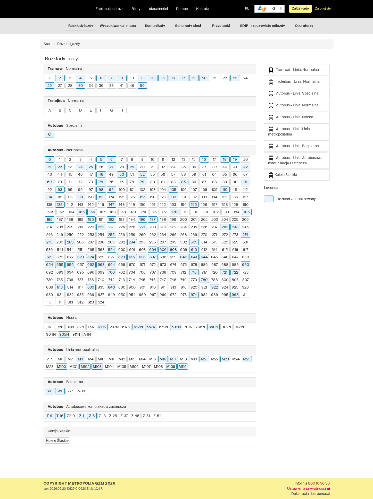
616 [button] (235, 250)
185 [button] (247, 212)
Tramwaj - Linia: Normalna (293, 70)
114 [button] (49, 197)
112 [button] (245, 190)
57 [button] (173, 174)
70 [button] (60, 182)
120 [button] (91, 197)
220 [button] (91, 227)
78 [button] (132, 182)
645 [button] (214, 257)
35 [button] (183, 167)
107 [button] (194, 190)
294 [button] (132, 242)
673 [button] (163, 265)
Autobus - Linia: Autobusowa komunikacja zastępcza (295, 160)
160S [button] (50, 212)
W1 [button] (59, 391)
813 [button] (60, 287)
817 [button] (80, 287)
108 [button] (204, 190)
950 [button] (121, 295)
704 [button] (132, 272)
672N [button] (163, 327)
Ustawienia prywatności (308, 488)
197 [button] (152, 220)
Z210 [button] (71, 416)
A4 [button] (245, 295)
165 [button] (82, 212)
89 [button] (224, 182)
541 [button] (60, 250)
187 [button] (60, 220)
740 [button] (101, 280)
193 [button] (122, 220)
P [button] (60, 302)
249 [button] (59, 235)
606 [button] (163, 250)
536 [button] (49, 250)
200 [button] (183, 220)
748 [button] (173, 280)
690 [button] (245, 265)
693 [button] (59, 272)
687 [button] (214, 265)
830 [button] (90, 287)
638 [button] (163, 257)
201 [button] (194, 220)
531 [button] (245, 242)
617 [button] (245, 250)
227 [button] (142, 227)
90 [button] (235, 182)
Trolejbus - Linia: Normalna (294, 81)
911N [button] (76, 334)
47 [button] (91, 174)
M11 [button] (111, 359)
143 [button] (80, 205)
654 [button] (49, 265)
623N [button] (138, 327)
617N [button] (126, 327)
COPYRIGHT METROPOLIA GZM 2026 (79, 483)
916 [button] (184, 287)
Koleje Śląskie (282, 175)
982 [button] (204, 295)
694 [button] (70, 272)
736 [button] (70, 280)
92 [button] (49, 190)
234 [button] (183, 227)
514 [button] (204, 242)
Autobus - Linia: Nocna (290, 117)
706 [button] (142, 272)
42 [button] (245, 167)
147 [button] (111, 205)
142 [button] (70, 205)
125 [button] (122, 197)
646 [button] (224, 257)
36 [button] (101, 86)
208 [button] (59, 227)
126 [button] (132, 197)
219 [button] (80, 227)
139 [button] (60, 205)
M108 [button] (158, 367)
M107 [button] (146, 367)
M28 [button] (50, 367)
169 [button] (123, 212)
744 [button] (132, 280)
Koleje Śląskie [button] (57, 441)
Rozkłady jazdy (80, 26)
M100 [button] (61, 367)
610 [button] (194, 250)
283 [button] (70, 242)
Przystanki (221, 26)
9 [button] (122, 78)
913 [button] (173, 287)
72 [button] (80, 182)
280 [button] (59, 242)
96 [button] (80, 190)
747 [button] (163, 280)
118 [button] (80, 197)
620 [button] (59, 257)
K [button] (49, 302)
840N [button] (213, 327)
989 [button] (214, 295)
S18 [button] (50, 391)
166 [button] (92, 212)
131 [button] (183, 197)
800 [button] (224, 280)
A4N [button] (87, 334)
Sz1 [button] (70, 302)
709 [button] (173, 272)
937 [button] (101, 295)
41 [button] (121, 86)
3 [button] (70, 78)
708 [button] (163, 272)
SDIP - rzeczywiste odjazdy (262, 26)
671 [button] (142, 265)
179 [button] (185, 212)
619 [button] (50, 257)
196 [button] (142, 220)
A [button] (49, 110)
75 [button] (111, 182)
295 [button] (142, 242)
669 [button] (121, 265)
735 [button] (60, 280)
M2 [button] (70, 359)
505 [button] (193, 242)
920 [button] (193, 287)
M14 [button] (142, 359)
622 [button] (70, 257)
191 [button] (101, 220)
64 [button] (214, 174)
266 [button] (173, 235)
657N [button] (151, 327)
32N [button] (80, 327)
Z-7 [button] (70, 391)
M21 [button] (204, 359)
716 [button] (194, 272)
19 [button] (194, 78)
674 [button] (173, 265)
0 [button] (49, 160)
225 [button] (132, 227)
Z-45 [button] (135, 416)
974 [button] (194, 295)
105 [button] (173, 190)
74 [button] (101, 182)
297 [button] (163, 242)
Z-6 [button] (92, 416)
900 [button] (132, 287)
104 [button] (163, 190)
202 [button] (204, 220)
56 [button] (142, 86)
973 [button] (183, 295)
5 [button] (91, 78)
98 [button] (101, 190)
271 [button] (214, 235)
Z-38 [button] (81, 391)
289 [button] (111, 242)
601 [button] (132, 250)
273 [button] (235, 235)
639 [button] (173, 257)
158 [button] (225, 205)
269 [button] (193, 235)
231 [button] (163, 227)
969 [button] (163, 295)
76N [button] (91, 327)
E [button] (91, 110)
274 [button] (245, 235)
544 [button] (70, 250)
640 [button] (183, 257)
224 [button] (122, 227)
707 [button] (153, 272)
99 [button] (111, 190)
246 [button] (49, 235)
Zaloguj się (323, 8)
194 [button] (132, 220)
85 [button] (183, 182)
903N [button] (239, 327)
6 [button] (101, 78)
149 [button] (132, 205)
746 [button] (153, 280)
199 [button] (173, 220)
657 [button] (80, 265)
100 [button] (122, 190)
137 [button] (245, 197)
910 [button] (153, 287)
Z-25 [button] (113, 416)
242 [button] (225, 227)
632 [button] (132, 257)
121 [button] (101, 197)
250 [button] (70, 235)
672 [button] (153, 265)
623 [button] (80, 257)
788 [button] (214, 280)
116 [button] (70, 197)
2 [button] (60, 78)
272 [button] (225, 235)
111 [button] (235, 190)
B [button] (60, 110)
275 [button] (49, 242)
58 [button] (183, 174)
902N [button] (226, 327)
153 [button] (173, 205)
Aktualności (158, 9)
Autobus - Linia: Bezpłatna (293, 146)
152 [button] (163, 205)
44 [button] (59, 174)
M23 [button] (225, 359)
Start (48, 44)
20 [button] (204, 78)
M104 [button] (109, 367)
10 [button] (132, 78)
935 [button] (80, 295)
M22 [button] (214, 359)
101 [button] (132, 190)
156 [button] (204, 205)
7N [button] (59, 327)
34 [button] (91, 86)
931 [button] (60, 295)
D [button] (80, 110)
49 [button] (111, 174)
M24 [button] (236, 359)
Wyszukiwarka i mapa (118, 26)
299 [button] (173, 242)
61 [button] (204, 174)
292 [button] (122, 242)
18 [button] (225, 160)
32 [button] (163, 167)
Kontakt (202, 9)
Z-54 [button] (157, 416)
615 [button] (225, 250)
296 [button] (152, 242)
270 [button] (204, 235)
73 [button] (91, 182)
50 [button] (121, 174)
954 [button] (132, 295)
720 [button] (214, 272)
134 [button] (214, 197)
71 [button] (70, 182)
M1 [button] (60, 359)
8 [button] (132, 160)
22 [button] (225, 78)
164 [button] (71, 212)
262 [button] (153, 235)
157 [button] (214, 205)
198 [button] (163, 220)
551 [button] (81, 250)
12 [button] (173, 160)
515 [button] (215, 242)
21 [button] (214, 78)
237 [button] (215, 227)
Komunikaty (155, 26)
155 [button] (194, 205)
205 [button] (235, 220)
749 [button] (183, 280)
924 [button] (224, 287)
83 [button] (173, 182)
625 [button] (101, 257)
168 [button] (113, 212)
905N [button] (64, 334)
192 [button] (111, 220)
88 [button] (214, 182)
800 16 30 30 (319, 483)
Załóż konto (300, 8)
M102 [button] (85, 367)
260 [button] (142, 235)
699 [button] (101, 272)
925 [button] (235, 287)
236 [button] (204, 227)
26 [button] (49, 86)
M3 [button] (80, 359)
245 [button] (245, 227)
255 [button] (111, 235)
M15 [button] (152, 359)
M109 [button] (170, 367)
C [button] (70, 110)
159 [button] (235, 205)
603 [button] (142, 250)
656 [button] (70, 265)
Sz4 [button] (101, 302)
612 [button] (204, 250)
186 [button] (50, 220)
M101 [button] (73, 367)
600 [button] (121, 250)
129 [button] (163, 197)
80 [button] (152, 182)
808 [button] (49, 287)
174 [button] (143, 212)
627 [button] (111, 257)
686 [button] (204, 265)
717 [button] (204, 272)
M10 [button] (101, 359)
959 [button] (142, 295)
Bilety (135, 9)
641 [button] (194, 257)
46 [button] (132, 86)
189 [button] (81, 220)
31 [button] (152, 167)
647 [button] (235, 257)
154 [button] (184, 205)
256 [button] (121, 235)
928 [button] (245, 287)
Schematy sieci (188, 26)
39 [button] (214, 167)
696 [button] (90, 272)
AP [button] (49, 359)
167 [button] (102, 212)
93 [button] (60, 190)
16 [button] (173, 78)
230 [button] (153, 227)
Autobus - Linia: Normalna (293, 105)
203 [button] (214, 220)
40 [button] (224, 167)
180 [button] (195, 212)
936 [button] (90, 295)
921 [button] (204, 287)
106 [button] (184, 190)
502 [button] (183, 242)
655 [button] (59, 265)
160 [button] (245, 205)
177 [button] (164, 212)
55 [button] (152, 174)
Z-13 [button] (102, 416)
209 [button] (70, 227)
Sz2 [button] (80, 302)
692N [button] (176, 327)
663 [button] (101, 265)
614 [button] (215, 250)
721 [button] (224, 272)
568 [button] (101, 250)
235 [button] (194, 227)
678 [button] (194, 265)
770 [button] (194, 280)
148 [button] (122, 205)
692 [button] (49, 272)
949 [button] (111, 295)
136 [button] (235, 197)
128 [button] (152, 197)
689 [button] (235, 265)
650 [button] (245, 257)
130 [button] (173, 197)
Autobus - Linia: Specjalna (293, 93)
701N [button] (188, 327)
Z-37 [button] (124, 416)
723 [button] (245, 272)
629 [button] (121, 257)
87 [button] (204, 182)
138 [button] (49, 205)
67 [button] (245, 174)
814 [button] (70, 287)
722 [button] (235, 272)
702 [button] (122, 272)
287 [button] (91, 242)
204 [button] (224, 220)
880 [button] (121, 287)
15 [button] (163, 78)
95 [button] (70, 190)
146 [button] (101, 205)
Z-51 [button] (146, 416)
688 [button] (224, 265)
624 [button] (90, 257)
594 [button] (111, 250)
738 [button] (91, 280)
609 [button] (183, 250)
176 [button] (154, 212)
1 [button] (49, 78)
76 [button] (122, 182)
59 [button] (194, 174)
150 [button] (142, 205)
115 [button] (59, 197)
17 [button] (183, 78)
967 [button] (153, 295)
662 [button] (90, 265)
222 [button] (101, 227)
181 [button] (205, 212)
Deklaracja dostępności (310, 494)
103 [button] (152, 190)
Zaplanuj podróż (109, 9)
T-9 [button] (49, 416)
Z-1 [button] (81, 416)
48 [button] (101, 174)
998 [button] (235, 295)
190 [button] (91, 220)
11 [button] (142, 78)
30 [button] (80, 86)
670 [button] (132, 265)
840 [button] (111, 287)
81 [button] (163, 182)
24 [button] (245, 78)
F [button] (101, 110)
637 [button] (153, 257)
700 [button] (111, 272)
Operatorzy (304, 26)
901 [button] (142, 287)
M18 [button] (183, 359)
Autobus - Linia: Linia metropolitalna (289, 131)
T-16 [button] (59, 416)
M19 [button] (193, 359)
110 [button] (224, 190)
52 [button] (142, 174)
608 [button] (173, 250)
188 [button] (70, 220)
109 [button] (215, 190)
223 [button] (111, 227)
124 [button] (111, 197)
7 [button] (111, 78)
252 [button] (80, 235)
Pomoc (182, 9)
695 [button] (80, 272)
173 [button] (133, 212)
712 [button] (183, 272)
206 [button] (245, 220)
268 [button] (183, 235)
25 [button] (91, 167)
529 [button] (235, 242)
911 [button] (163, 287)
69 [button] (49, 182)
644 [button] (204, 257)
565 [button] (90, 250)
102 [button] (142, 190)
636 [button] (142, 257)
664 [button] (111, 265)
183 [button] (226, 212)
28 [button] (70, 86)
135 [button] (225, 197)
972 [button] (173, 295)
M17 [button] (173, 359)
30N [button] (70, 327)
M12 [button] (122, 359)
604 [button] (152, 250)
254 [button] (101, 235)
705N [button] (200, 327)
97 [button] (91, 190)
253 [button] (91, 235)
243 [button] (235, 227)
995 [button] (224, 295)
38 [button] (111, 86)
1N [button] (49, 327)
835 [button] (101, 287)
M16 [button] (163, 359)
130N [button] (102, 327)
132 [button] (194, 197)
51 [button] (132, 174)
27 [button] (60, 86)
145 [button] (91, 205)
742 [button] (111, 280)
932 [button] (70, 295)
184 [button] (236, 212)
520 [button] (224, 242)
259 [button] (132, 235)
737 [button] (80, 280)
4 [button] (80, 78)
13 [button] (152, 78)
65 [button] (224, 174)
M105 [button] (121, 367)
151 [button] (152, 205)
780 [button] (204, 280)
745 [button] (142, 280)
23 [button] (235, 78)
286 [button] (80, 242)
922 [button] (214, 287)
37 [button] (204, 167)
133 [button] (204, 197)
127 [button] (142, 197)
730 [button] (49, 280)
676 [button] (183, 265)
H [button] (121, 110)
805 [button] (235, 280)
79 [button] (142, 182)
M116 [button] (183, 367)
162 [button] (61, 212)
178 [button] (174, 212)
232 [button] (173, 227)
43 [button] (49, 174)
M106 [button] (134, 367)
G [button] (111, 110)
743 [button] (122, 280)
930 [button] (49, 295)
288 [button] (101, 242)
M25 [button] (247, 359)
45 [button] (70, 174)
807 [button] (245, 280)
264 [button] (163, 235)
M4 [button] (91, 359)
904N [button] (51, 334)
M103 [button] (97, 367)
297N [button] (114, 327)
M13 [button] (132, 359)
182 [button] (216, 212)
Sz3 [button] (91, 302)
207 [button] (49, 227)
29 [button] (132, 167)
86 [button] (194, 182)
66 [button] (235, 174)
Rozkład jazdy (68, 44)
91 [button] (245, 182)
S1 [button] (49, 135)
